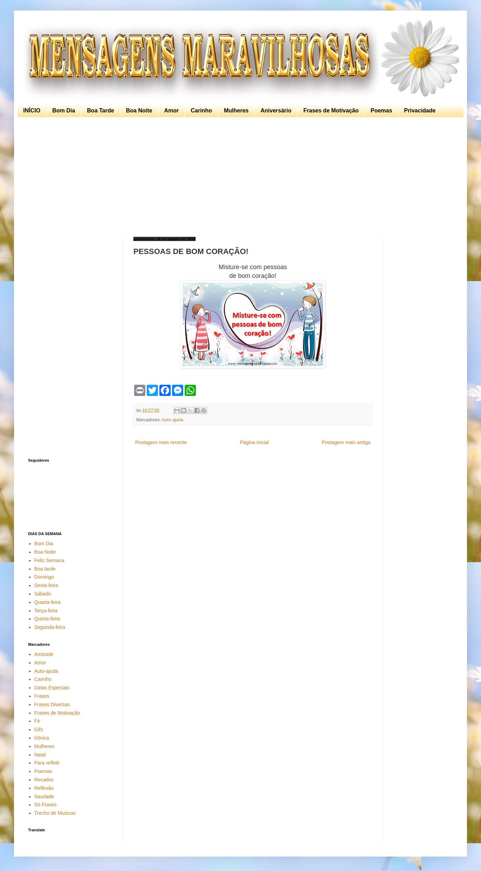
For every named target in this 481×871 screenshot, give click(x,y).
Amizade (43, 654)
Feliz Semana (49, 560)
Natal (40, 755)
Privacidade (420, 110)
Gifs (38, 729)
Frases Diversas (52, 704)
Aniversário (276, 110)
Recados (44, 779)
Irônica (41, 738)
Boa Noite (139, 110)
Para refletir (47, 763)
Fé (37, 721)
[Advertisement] (238, 177)
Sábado (42, 594)
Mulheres (236, 110)
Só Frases (45, 804)
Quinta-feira (47, 619)
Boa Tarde (100, 110)
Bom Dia (63, 110)
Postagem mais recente (161, 442)
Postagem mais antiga (346, 442)
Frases (42, 696)
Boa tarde (45, 569)
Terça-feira (46, 610)
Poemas (381, 110)
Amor (171, 110)
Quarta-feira (47, 602)
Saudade (44, 796)
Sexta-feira (46, 585)
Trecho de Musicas (55, 813)
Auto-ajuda (172, 419)
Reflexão (44, 788)
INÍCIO (31, 110)
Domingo (44, 577)
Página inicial (254, 442)
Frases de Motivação (330, 110)
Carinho (201, 110)
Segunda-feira (49, 627)
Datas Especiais (52, 687)
